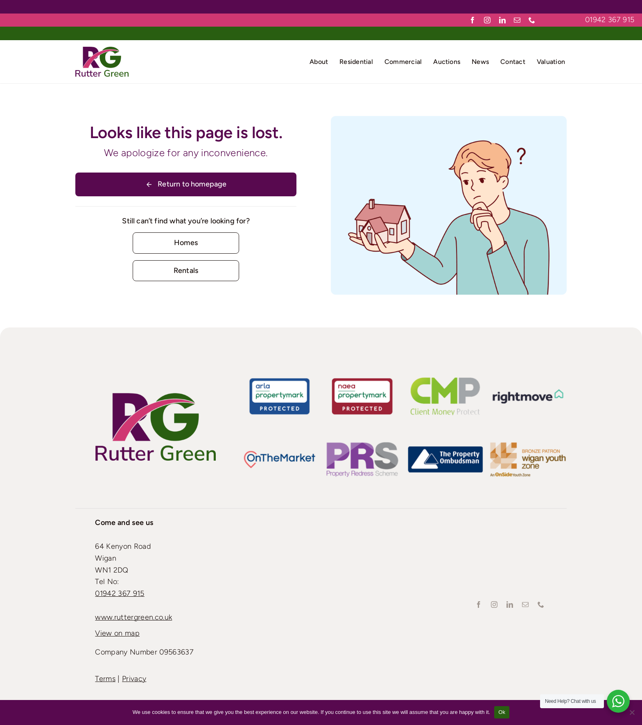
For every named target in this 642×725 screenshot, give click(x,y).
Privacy (134, 678)
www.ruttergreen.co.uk (133, 617)
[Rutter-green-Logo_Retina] (102, 50)
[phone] (532, 20)
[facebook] (472, 20)
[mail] (517, 20)
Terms (105, 678)
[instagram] (487, 20)
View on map (117, 633)
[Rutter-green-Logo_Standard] (155, 396)
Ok (501, 712)
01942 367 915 (609, 19)
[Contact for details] (186, 242)
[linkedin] (502, 20)
